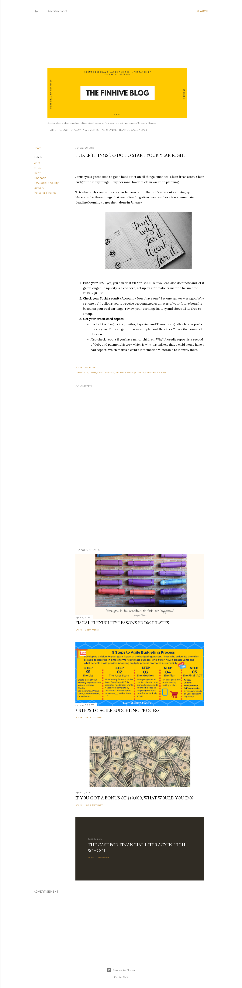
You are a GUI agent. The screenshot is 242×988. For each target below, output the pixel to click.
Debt (37, 173)
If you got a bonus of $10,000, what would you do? (134, 798)
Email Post (90, 367)
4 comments (92, 629)
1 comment (103, 857)
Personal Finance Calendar (124, 130)
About (63, 130)
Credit (38, 168)
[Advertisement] (117, 41)
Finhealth (40, 178)
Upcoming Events (85, 130)
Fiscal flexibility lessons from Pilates (122, 623)
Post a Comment (94, 717)
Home (52, 130)
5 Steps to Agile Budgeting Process (117, 710)
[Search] (202, 11)
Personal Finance (45, 192)
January (39, 188)
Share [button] (37, 148)
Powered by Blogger (121, 970)
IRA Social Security (46, 183)
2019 (37, 163)
